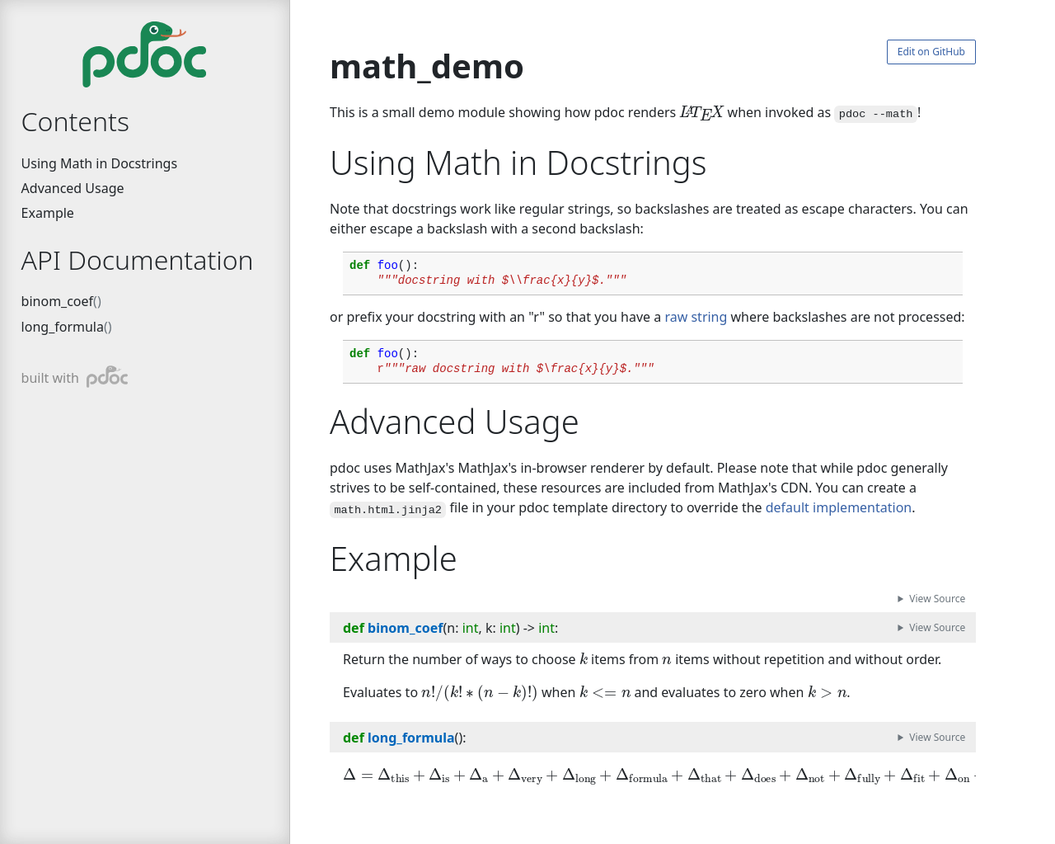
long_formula (62, 327)
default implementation (839, 507)
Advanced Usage (72, 188)
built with (74, 376)
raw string (695, 317)
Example (47, 213)
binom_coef (57, 301)
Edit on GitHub (931, 52)
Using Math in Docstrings (99, 163)
